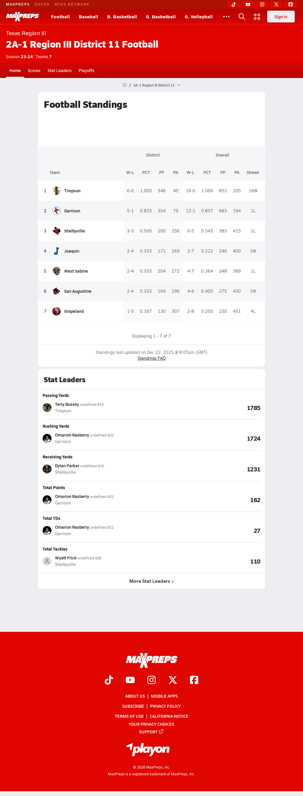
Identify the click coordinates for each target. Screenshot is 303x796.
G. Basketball (161, 16)
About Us (135, 696)
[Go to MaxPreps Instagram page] (151, 680)
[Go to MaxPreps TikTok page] (109, 680)
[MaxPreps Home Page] (125, 85)
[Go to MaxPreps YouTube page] (130, 680)
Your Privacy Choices (151, 724)
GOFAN (42, 4)
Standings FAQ (152, 358)
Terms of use (129, 716)
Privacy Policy (165, 706)
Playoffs (86, 70)
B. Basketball (122, 16)
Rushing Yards (56, 426)
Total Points (54, 487)
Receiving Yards (57, 456)
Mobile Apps (164, 696)
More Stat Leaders (151, 580)
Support (151, 732)
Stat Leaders (60, 70)
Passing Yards (56, 395)
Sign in (281, 16)
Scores (34, 70)
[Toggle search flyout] (241, 16)
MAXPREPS (18, 4)
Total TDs (51, 518)
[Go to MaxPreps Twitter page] (173, 680)
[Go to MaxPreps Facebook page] (194, 680)
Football (60, 16)
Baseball (88, 16)
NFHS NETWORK (72, 4)
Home (15, 70)
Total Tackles (55, 548)
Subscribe (133, 706)
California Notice (169, 716)
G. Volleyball (199, 16)
